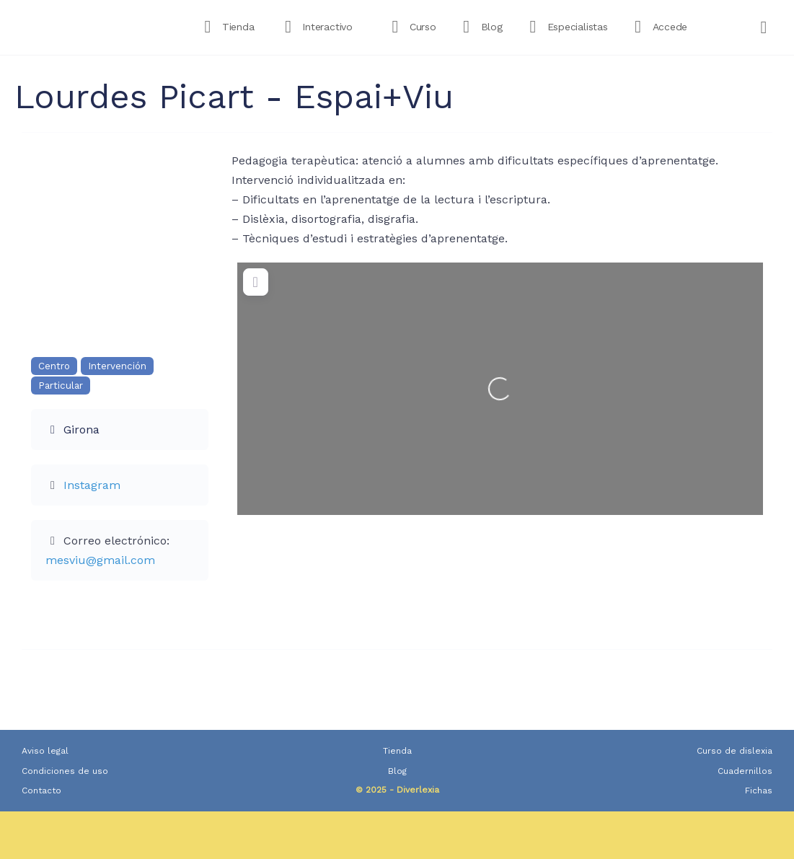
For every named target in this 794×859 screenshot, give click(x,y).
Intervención (117, 366)
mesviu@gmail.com (100, 560)
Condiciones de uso (65, 771)
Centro (54, 366)
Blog (397, 771)
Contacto (41, 790)
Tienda (397, 751)
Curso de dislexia (734, 751)
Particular (60, 385)
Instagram (91, 485)
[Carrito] (764, 27)
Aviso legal (45, 751)
